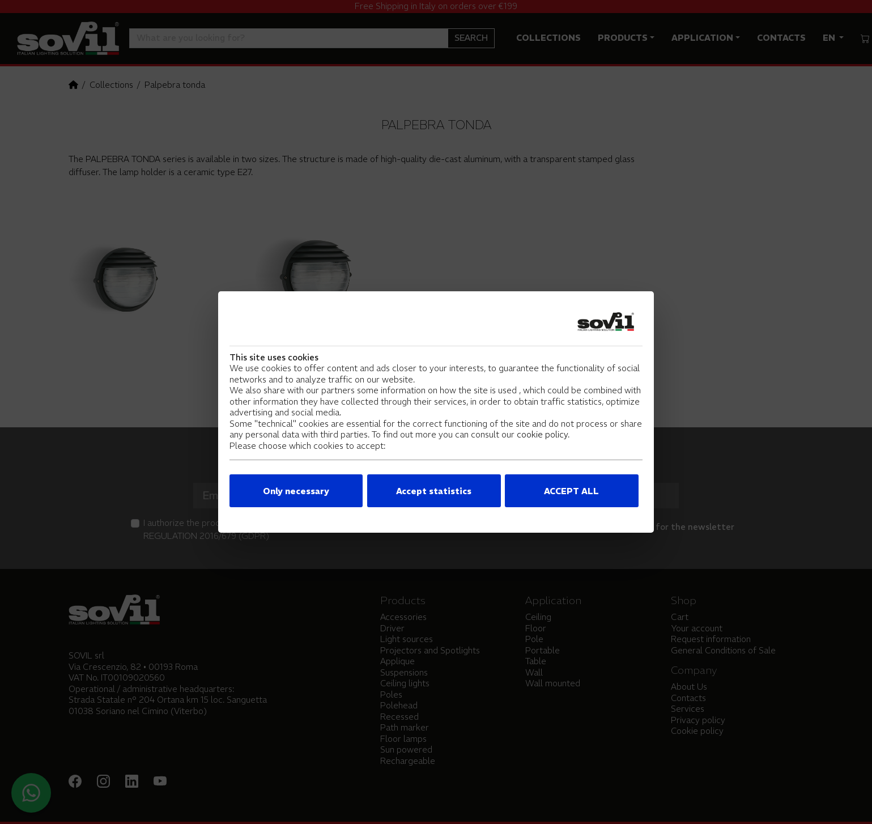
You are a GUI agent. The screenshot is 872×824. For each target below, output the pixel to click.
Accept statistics (433, 491)
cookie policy (542, 434)
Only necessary (296, 491)
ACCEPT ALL (571, 491)
